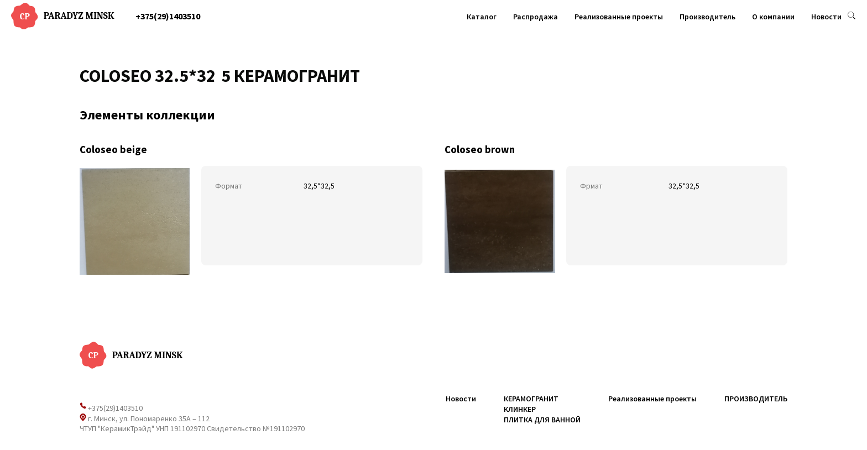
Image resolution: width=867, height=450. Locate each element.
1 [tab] (218, 81)
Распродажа (535, 17)
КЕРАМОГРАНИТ (531, 399)
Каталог (482, 17)
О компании (773, 17)
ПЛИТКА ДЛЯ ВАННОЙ (542, 420)
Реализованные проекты (618, 17)
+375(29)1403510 (167, 16)
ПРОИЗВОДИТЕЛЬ (755, 399)
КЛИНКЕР (520, 409)
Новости (826, 17)
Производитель (707, 17)
